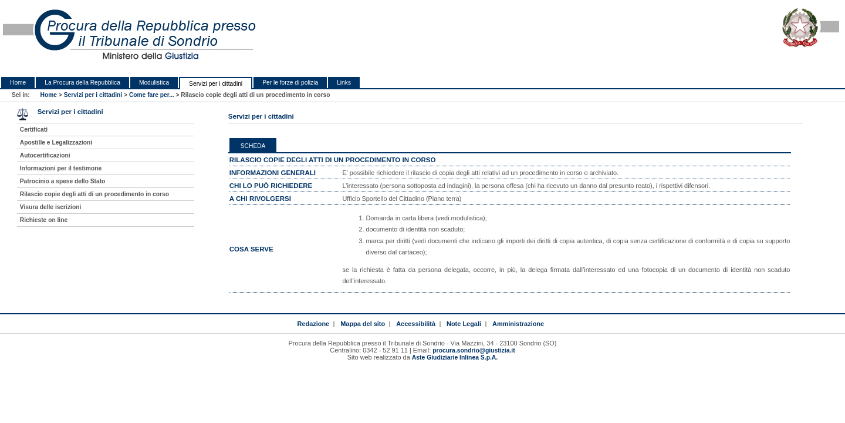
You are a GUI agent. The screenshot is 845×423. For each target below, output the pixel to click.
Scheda (253, 146)
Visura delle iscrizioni (50, 207)
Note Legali (464, 323)
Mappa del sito (362, 323)
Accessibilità (415, 323)
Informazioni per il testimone (61, 168)
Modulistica (154, 82)
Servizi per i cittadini (215, 83)
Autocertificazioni (45, 155)
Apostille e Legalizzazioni (56, 142)
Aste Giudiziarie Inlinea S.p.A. (455, 357)
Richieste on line (43, 220)
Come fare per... (151, 95)
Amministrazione (518, 323)
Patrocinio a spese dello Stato (63, 181)
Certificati (34, 129)
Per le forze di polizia (290, 82)
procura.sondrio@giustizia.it (473, 350)
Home (18, 82)
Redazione (313, 323)
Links (344, 82)
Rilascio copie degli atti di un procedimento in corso (94, 194)
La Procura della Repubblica (82, 82)
